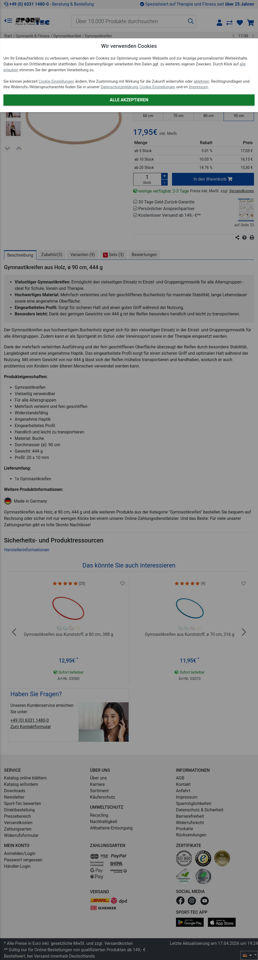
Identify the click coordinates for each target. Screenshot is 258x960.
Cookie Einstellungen (56, 81)
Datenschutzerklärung (119, 87)
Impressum (198, 87)
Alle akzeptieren (129, 99)
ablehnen (201, 81)
